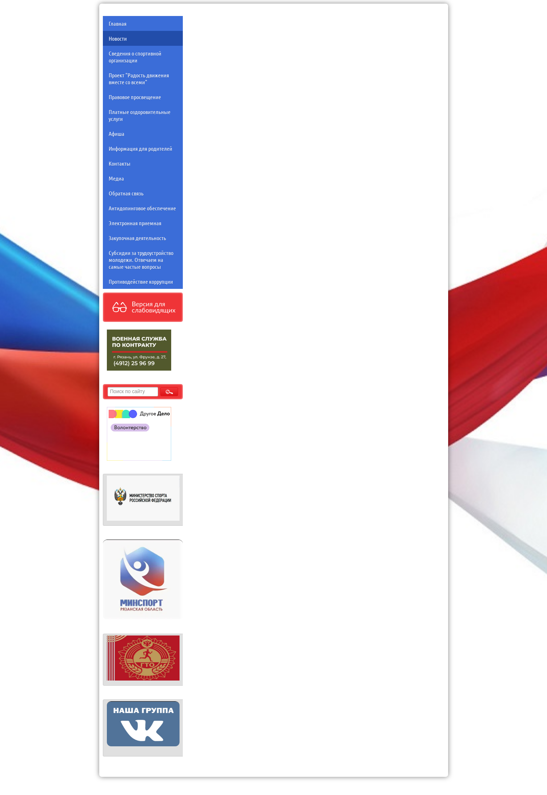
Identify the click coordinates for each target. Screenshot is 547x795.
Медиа (116, 178)
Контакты (119, 163)
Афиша (116, 133)
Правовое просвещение (135, 96)
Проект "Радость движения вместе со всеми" (139, 78)
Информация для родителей (140, 148)
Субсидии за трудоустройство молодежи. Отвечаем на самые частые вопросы (141, 259)
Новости (118, 38)
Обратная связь (126, 193)
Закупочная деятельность (137, 237)
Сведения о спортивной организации (135, 57)
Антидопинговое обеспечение (142, 208)
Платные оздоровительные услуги (139, 115)
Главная (117, 23)
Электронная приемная (135, 222)
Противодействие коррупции (141, 281)
